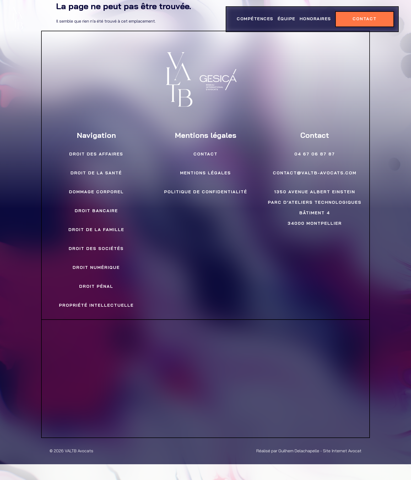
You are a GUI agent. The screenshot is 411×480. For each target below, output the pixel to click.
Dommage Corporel (96, 192)
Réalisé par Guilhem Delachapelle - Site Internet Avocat (308, 451)
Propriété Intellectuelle (96, 306)
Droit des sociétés (96, 249)
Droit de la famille (96, 230)
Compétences (255, 19)
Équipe (286, 19)
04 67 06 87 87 (314, 154)
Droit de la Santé (96, 173)
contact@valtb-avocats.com (314, 173)
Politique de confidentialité (205, 192)
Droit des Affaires (96, 154)
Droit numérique (96, 268)
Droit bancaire (96, 211)
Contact (364, 19)
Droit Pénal (96, 287)
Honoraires (315, 19)
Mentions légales (205, 173)
